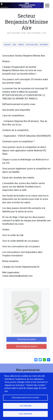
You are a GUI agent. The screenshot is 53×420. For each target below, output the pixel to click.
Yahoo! (21, 45)
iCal (14, 45)
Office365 (43, 45)
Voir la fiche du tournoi (26, 344)
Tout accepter (25, 414)
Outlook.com (32, 45)
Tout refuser (25, 406)
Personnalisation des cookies (25, 398)
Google (7, 45)
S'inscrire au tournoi (26, 337)
